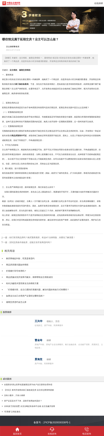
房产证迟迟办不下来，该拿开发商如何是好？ (23, 401)
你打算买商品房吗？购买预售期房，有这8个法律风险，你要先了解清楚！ (42, 237)
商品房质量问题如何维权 (17, 264)
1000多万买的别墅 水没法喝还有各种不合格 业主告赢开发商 (29, 406)
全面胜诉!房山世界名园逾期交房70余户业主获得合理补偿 (28, 384)
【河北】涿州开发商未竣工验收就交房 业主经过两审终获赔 (29, 390)
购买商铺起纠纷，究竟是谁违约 (20, 258)
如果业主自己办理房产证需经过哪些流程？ (25, 296)
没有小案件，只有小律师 (14, 395)
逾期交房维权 (24, 70)
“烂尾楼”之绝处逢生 (12, 412)
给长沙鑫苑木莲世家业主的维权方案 (22, 283)
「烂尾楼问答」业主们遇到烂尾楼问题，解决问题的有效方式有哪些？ (37, 289)
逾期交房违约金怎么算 (16, 302)
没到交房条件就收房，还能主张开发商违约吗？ (30, 242)
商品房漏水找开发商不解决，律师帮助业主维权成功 (29, 277)
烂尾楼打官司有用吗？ (16, 271)
